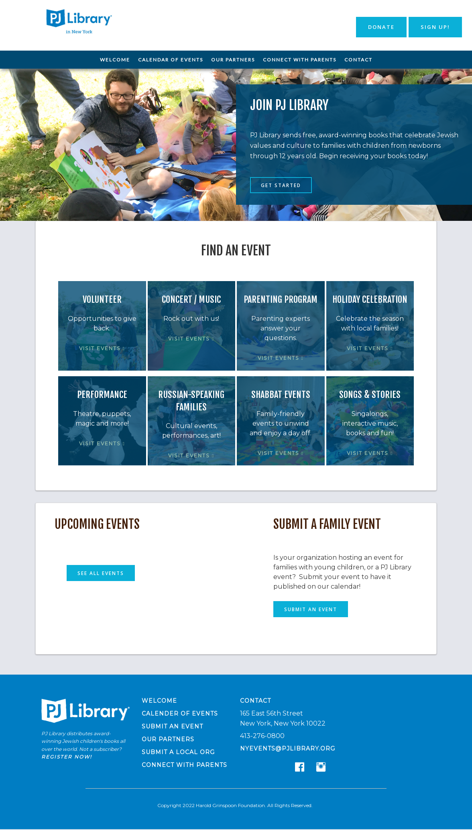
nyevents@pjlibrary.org (287, 749)
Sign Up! (435, 27)
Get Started (281, 185)
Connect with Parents (299, 60)
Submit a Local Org (178, 752)
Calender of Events (180, 714)
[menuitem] (115, 60)
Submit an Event (310, 609)
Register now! (66, 757)
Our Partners (233, 60)
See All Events (101, 573)
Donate (381, 27)
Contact (358, 60)
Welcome (115, 60)
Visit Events (102, 349)
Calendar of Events (170, 60)
